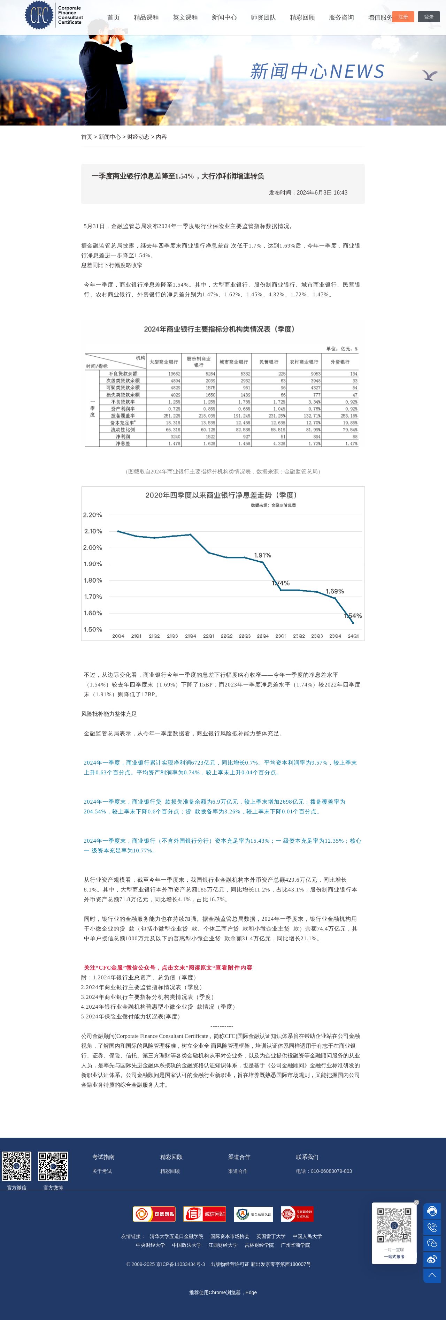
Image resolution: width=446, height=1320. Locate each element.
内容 (161, 137)
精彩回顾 (302, 17)
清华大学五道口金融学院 (176, 1236)
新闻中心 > (113, 137)
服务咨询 (341, 17)
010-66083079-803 (331, 1171)
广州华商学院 (295, 1245)
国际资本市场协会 (229, 1236)
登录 (429, 17)
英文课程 (185, 17)
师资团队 (263, 17)
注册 (403, 17)
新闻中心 (224, 17)
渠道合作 (238, 1171)
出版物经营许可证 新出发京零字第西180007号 (260, 1264)
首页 (113, 17)
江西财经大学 (223, 1245)
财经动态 (141, 137)
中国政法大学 (186, 1245)
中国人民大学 (307, 1236)
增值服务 (380, 17)
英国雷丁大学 (271, 1236)
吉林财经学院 (259, 1245)
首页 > (90, 137)
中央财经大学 (150, 1245)
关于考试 (102, 1171)
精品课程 (146, 17)
